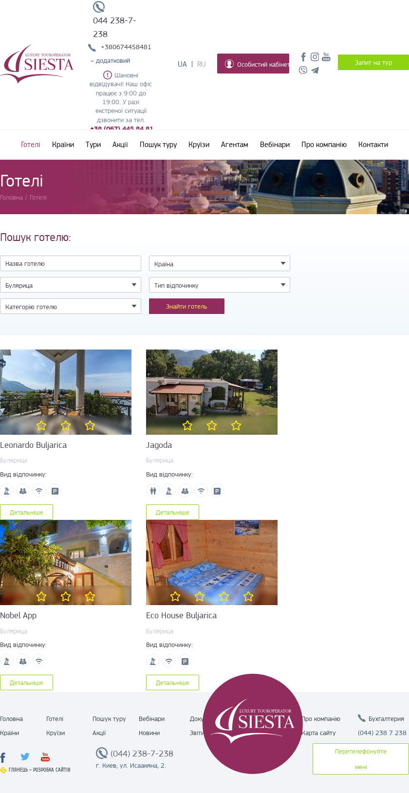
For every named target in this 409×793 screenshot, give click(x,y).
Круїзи (198, 144)
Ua (182, 64)
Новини (149, 733)
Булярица (13, 460)
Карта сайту (318, 733)
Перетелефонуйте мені (361, 759)
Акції (120, 144)
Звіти (197, 733)
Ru (201, 64)
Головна (11, 718)
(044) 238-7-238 (142, 753)
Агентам (234, 144)
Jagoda (159, 445)
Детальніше (26, 512)
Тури (93, 144)
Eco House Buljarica (181, 615)
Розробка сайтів (52, 770)
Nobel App (18, 615)
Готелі (30, 144)
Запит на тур (373, 62)
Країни (63, 144)
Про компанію (324, 144)
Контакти (373, 144)
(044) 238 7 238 (382, 733)
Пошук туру (158, 144)
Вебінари (275, 144)
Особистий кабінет (257, 63)
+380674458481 (126, 47)
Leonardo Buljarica (33, 445)
